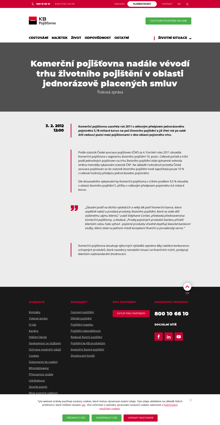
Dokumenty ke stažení (43, 362)
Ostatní (121, 38)
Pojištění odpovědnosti (86, 331)
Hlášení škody (38, 337)
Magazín (119, 4)
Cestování (38, 38)
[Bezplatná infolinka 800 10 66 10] (41, 4)
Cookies (34, 356)
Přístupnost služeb (41, 374)
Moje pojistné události (43, 393)
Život (76, 38)
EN (179, 4)
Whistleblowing (39, 368)
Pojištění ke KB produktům (88, 343)
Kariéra (33, 331)
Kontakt (167, 4)
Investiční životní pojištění (87, 349)
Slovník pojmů (38, 387)
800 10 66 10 (172, 314)
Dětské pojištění (81, 318)
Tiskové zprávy (38, 318)
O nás (32, 325)
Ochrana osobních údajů (45, 349)
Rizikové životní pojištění (86, 337)
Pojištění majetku (82, 325)
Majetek (60, 38)
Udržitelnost (37, 380)
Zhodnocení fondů (83, 356)
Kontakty (34, 312)
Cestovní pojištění (82, 312)
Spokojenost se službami (45, 343)
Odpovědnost (98, 38)
